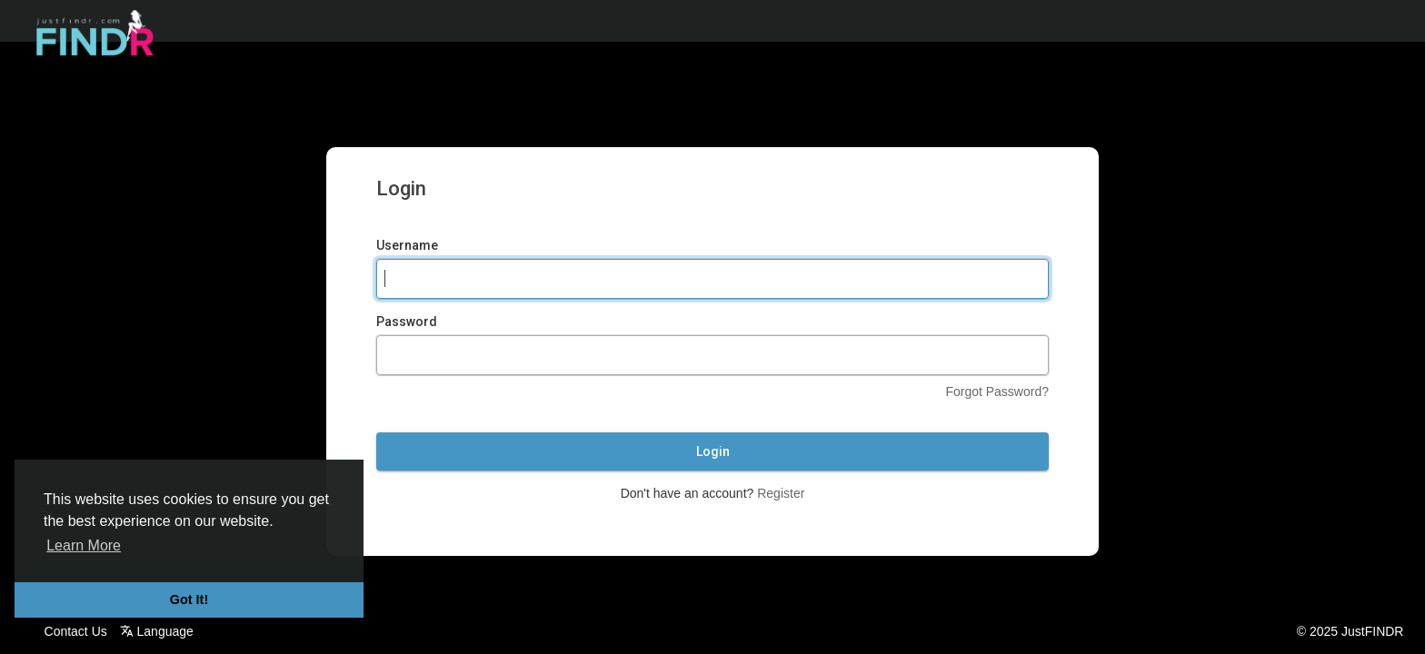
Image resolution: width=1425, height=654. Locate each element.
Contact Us (76, 631)
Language (157, 631)
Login (713, 451)
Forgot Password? (997, 391)
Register (780, 493)
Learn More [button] (83, 545)
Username (407, 245)
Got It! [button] (189, 599)
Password (406, 321)
